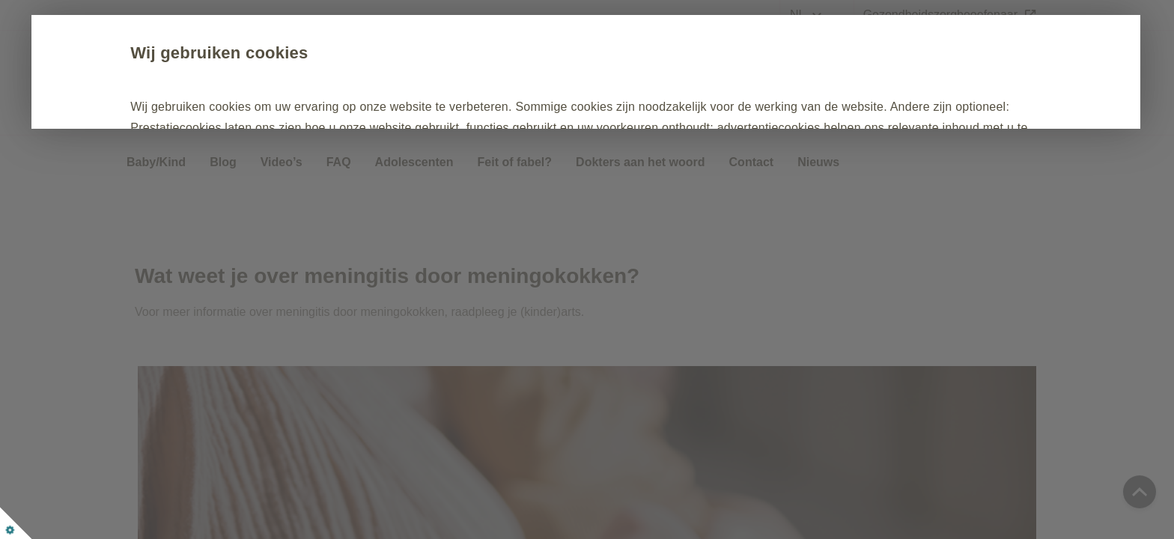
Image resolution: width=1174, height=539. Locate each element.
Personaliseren (601, 193)
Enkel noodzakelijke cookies (421, 193)
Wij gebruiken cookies (253, 52)
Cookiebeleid (381, 147)
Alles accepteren (234, 193)
